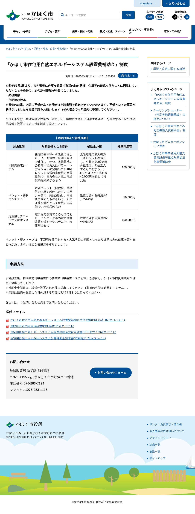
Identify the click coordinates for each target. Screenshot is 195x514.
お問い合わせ (177, 3)
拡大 (159, 17)
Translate (146, 3)
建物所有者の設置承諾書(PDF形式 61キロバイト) (42, 326)
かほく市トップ (14, 48)
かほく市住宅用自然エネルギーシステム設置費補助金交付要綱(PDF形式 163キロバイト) (67, 319)
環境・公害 (49, 48)
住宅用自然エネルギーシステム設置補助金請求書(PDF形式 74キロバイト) (58, 338)
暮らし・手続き (32, 48)
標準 (149, 17)
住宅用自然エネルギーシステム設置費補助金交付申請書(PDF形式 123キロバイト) (63, 332)
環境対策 (61, 48)
